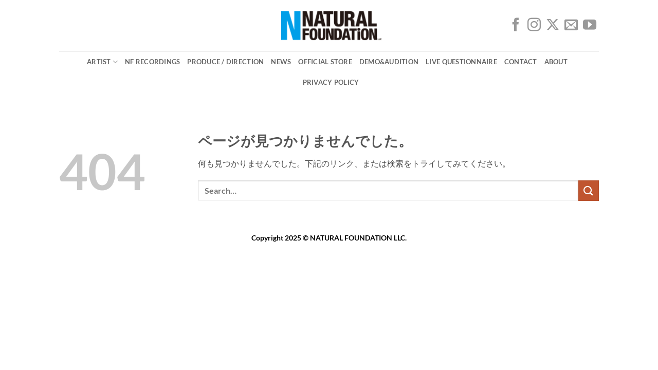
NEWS (281, 62)
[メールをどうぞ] (571, 27)
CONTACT (520, 62)
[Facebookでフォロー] (515, 27)
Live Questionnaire (461, 62)
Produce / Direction (225, 62)
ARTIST (102, 62)
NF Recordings (152, 62)
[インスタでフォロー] (534, 27)
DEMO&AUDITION (388, 62)
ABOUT (556, 62)
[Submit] (588, 190)
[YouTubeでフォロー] (589, 27)
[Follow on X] (552, 27)
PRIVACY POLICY (331, 82)
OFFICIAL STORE (325, 62)
